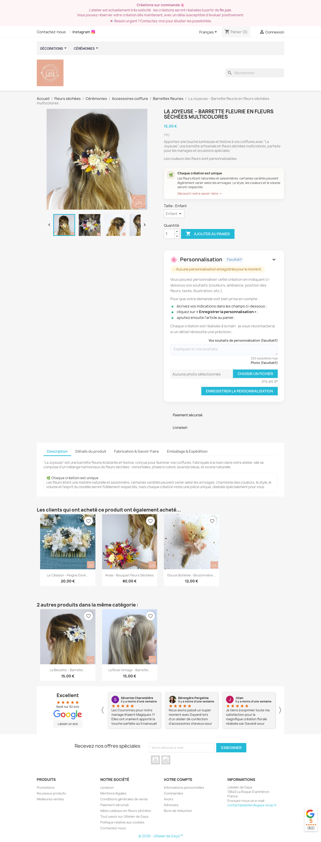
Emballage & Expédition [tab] (187, 451)
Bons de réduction (178, 811)
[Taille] (174, 213)
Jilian (239, 698)
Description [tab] (57, 451)
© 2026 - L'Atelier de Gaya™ (160, 836)
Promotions (46, 787)
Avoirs (168, 799)
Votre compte (178, 779)
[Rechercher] (254, 72)
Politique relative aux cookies (122, 822)
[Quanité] (169, 234)
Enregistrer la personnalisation (239, 391)
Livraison (107, 787)
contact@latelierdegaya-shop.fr (252, 805)
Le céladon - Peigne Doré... (67, 575)
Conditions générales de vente (124, 799)
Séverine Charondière (137, 698)
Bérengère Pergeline (193, 698)
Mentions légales (113, 793)
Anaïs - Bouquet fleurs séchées (129, 575)
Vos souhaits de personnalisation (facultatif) (243, 340)
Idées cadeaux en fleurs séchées (125, 811)
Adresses (171, 805)
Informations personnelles (184, 787)
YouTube (155, 759)
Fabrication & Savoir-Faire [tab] (136, 451)
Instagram (81, 32)
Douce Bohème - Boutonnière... (191, 575)
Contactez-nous (51, 31)
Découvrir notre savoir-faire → (199, 194)
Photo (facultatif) (264, 363)
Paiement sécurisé (114, 805)
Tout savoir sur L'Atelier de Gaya (124, 816)
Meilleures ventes (50, 799)
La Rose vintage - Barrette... (129, 670)
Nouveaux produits (51, 793)
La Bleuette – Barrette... (68, 670)
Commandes (173, 793)
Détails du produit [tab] (90, 451)
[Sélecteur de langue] (208, 32)
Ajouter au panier (208, 234)
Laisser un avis (68, 724)
